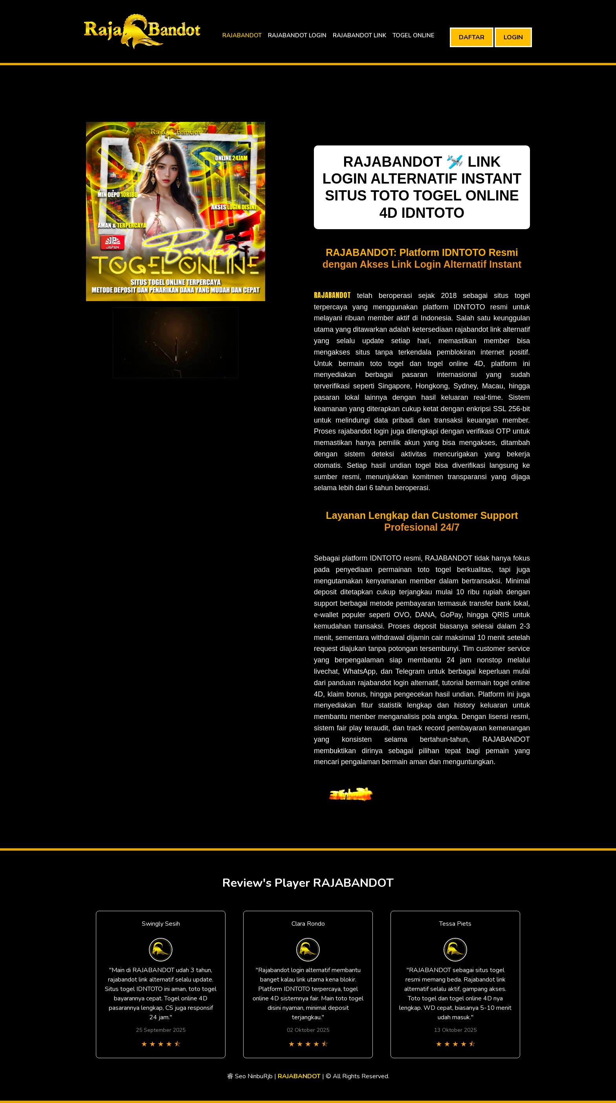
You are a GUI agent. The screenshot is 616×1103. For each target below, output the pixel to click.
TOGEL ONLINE (413, 35)
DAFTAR (471, 37)
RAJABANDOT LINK (359, 35)
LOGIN (513, 37)
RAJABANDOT (242, 35)
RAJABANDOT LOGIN (297, 35)
